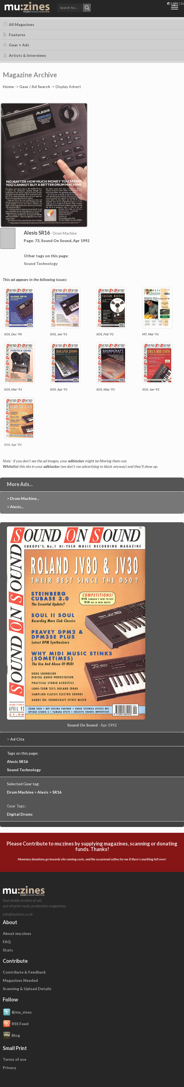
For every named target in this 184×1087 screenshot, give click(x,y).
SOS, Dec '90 (13, 334)
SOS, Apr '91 (59, 389)
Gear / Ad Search (34, 86)
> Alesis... (15, 506)
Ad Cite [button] (17, 739)
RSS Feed (15, 1024)
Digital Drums (20, 814)
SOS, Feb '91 (105, 334)
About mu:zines (17, 933)
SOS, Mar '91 (13, 389)
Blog (11, 1035)
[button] (74, 7)
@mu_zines (17, 1012)
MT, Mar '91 (150, 334)
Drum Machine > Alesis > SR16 (34, 792)
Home (8, 86)
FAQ (7, 941)
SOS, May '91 (105, 389)
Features (14, 34)
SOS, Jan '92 (150, 389)
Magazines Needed (20, 980)
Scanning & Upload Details (27, 988)
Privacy (9, 1067)
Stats (8, 950)
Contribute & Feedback (24, 972)
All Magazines (18, 24)
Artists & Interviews (24, 55)
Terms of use (14, 1059)
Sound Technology (41, 263)
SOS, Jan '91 (58, 334)
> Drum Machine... (23, 498)
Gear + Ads (16, 45)
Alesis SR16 (17, 761)
